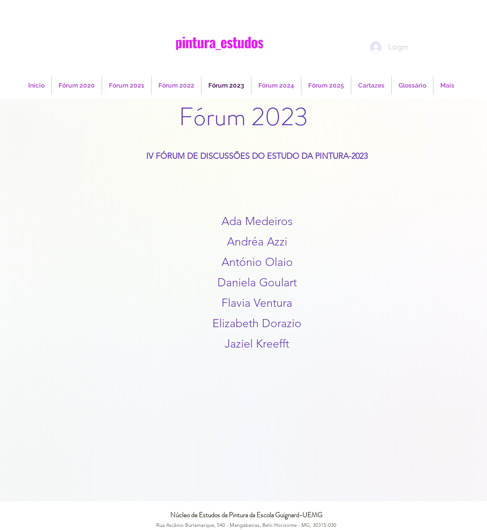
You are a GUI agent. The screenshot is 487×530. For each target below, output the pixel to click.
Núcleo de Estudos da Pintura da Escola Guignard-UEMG (246, 515)
